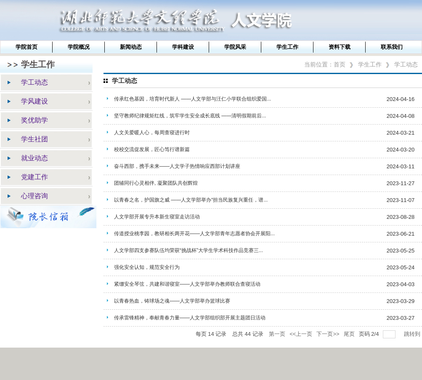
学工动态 (406, 64)
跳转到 (413, 334)
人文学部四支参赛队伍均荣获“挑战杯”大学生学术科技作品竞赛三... (188, 250)
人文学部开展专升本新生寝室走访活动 (157, 217)
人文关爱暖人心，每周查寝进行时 (152, 133)
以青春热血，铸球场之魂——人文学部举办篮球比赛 (172, 301)
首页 (339, 64)
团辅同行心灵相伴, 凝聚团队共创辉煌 (156, 183)
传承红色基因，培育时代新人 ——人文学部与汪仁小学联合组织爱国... (192, 99)
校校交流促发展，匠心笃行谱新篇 (152, 149)
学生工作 (370, 64)
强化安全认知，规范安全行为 (147, 267)
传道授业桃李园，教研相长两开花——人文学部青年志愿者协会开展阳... (194, 234)
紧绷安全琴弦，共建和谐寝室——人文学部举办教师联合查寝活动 (187, 284)
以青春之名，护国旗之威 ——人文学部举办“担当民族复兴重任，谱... (191, 200)
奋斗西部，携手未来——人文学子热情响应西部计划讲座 (177, 166)
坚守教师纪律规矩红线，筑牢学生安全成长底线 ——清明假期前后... (190, 116)
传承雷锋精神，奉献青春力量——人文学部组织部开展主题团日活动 (189, 318)
